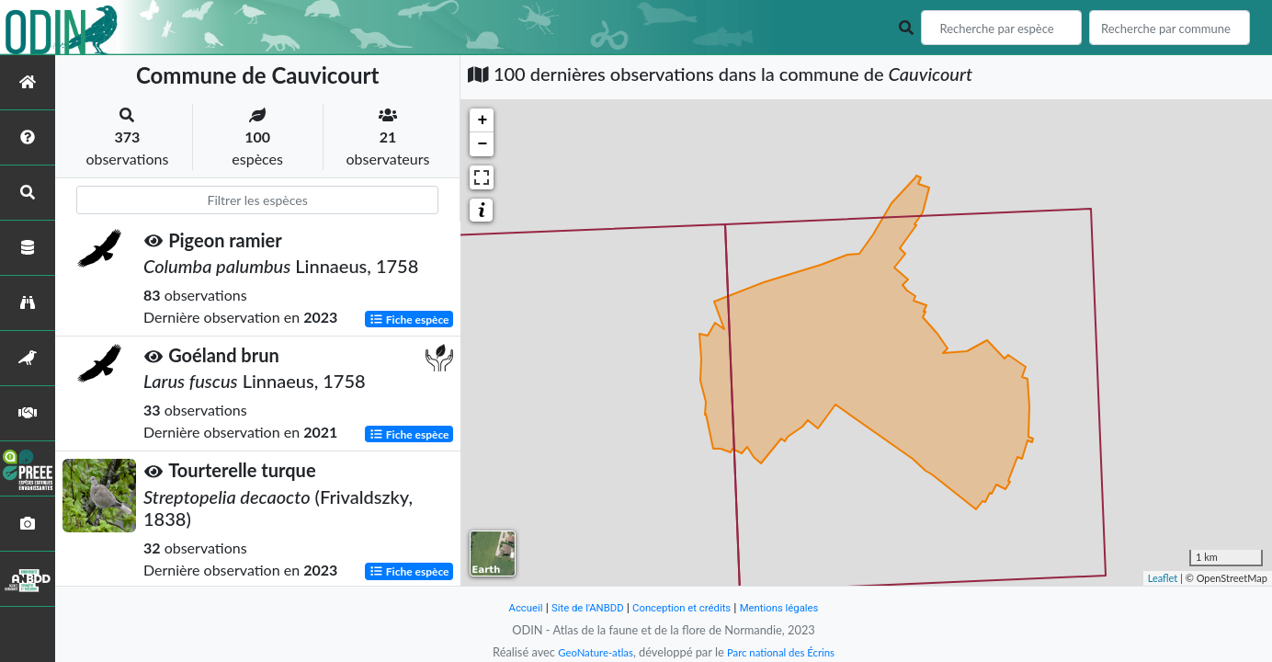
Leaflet (1163, 578)
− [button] (482, 144)
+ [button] (482, 120)
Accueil (509, 607)
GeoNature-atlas (588, 652)
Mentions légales (792, 607)
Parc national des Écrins (785, 652)
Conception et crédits (683, 607)
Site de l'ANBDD (578, 607)
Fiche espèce (409, 318)
